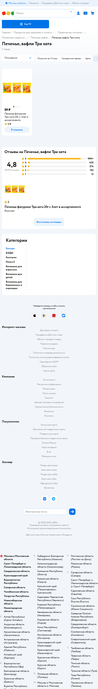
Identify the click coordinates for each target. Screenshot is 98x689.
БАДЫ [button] (9, 252)
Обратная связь (49, 366)
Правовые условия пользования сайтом (49, 525)
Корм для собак (49, 478)
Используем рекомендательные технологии (49, 528)
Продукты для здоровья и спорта (33, 32)
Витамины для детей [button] (14, 275)
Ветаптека (49, 487)
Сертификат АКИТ (49, 361)
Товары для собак (49, 474)
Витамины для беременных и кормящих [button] (14, 285)
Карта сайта (49, 370)
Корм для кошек (49, 469)
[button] (25, 24)
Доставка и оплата (49, 330)
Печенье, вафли (39, 37)
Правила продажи (49, 343)
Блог (49, 451)
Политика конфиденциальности (49, 352)
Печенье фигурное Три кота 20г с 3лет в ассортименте (43, 207)
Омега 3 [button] (10, 261)
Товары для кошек (49, 465)
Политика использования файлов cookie (49, 357)
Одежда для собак (49, 483)
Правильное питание (70, 32)
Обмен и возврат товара (49, 339)
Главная (6, 32)
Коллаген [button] (11, 257)
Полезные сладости (13, 37)
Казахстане (54, 534)
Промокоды (49, 348)
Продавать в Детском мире (49, 334)
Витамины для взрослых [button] (14, 268)
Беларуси (67, 534)
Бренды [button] (10, 248)
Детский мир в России (37, 534)
